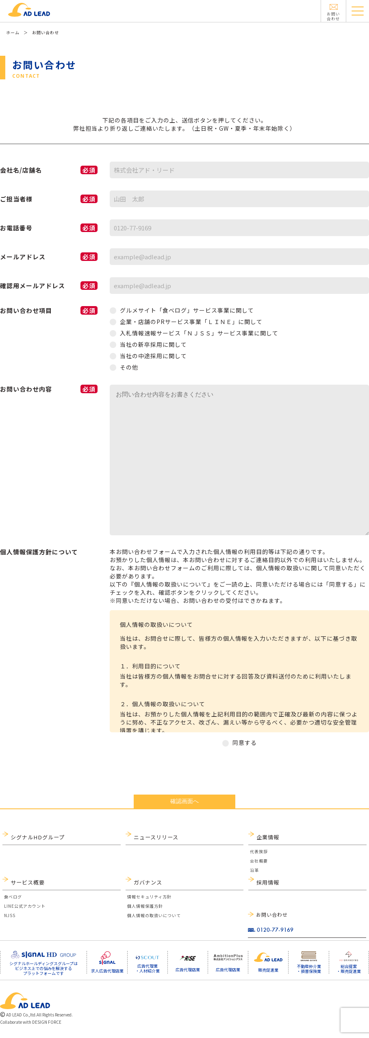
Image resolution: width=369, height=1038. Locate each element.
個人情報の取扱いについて (154, 920)
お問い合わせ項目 (49, 310)
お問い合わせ (272, 914)
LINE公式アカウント (25, 911)
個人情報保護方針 (145, 911)
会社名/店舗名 (49, 170)
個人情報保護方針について (39, 551)
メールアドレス (49, 256)
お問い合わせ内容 (49, 389)
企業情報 (267, 837)
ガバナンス (147, 884)
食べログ (13, 901)
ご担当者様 (49, 199)
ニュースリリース (154, 837)
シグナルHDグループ (35, 837)
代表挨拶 (259, 854)
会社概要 (259, 863)
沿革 (254, 872)
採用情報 (267, 884)
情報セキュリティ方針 (149, 901)
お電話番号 (49, 227)
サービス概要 (26, 884)
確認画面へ (184, 801)
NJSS (9, 920)
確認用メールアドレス (49, 285)
